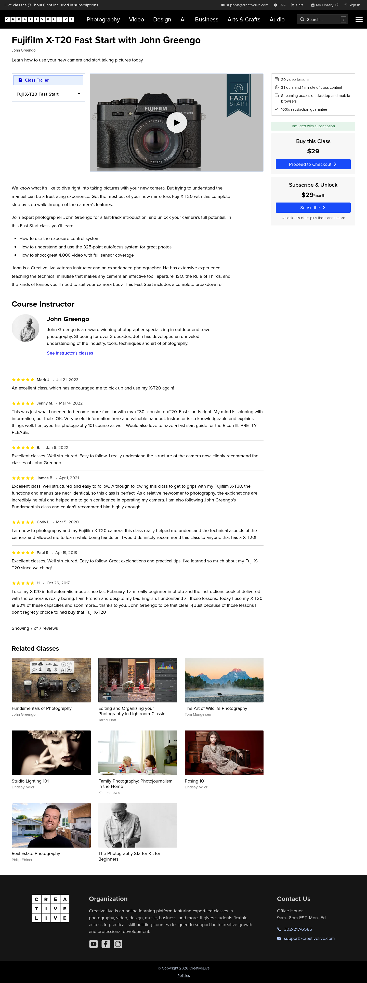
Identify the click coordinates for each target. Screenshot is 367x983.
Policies (183, 975)
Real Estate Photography (36, 853)
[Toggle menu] (359, 19)
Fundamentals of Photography (42, 708)
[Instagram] (118, 944)
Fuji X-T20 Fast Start (38, 94)
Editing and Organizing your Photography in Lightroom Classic (131, 711)
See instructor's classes (70, 353)
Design (162, 19)
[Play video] (176, 122)
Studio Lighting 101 (30, 781)
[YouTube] (93, 944)
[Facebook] (105, 944)
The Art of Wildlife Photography (216, 708)
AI (183, 19)
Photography (103, 19)
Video (136, 19)
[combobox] (322, 19)
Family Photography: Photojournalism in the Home (135, 784)
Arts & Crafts (244, 19)
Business (206, 19)
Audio (277, 19)
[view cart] (298, 5)
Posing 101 (195, 781)
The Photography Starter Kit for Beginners (129, 856)
